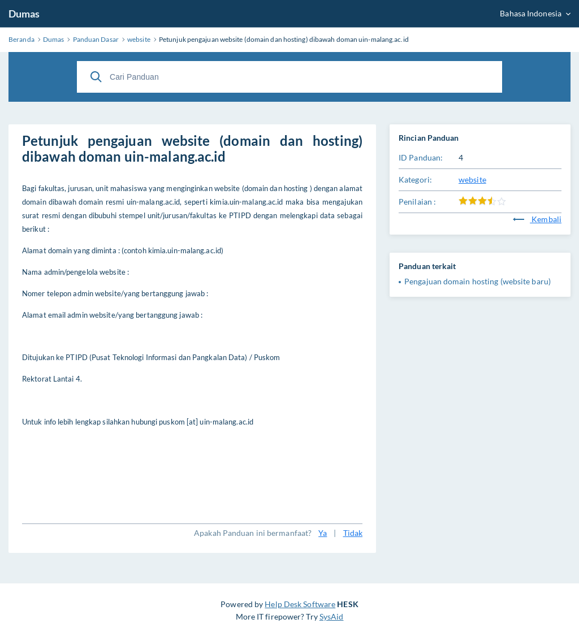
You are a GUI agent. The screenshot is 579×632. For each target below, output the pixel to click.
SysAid (331, 616)
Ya (322, 533)
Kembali (537, 219)
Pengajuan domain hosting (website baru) (477, 281)
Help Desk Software (300, 604)
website (472, 179)
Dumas (24, 13)
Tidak (353, 533)
